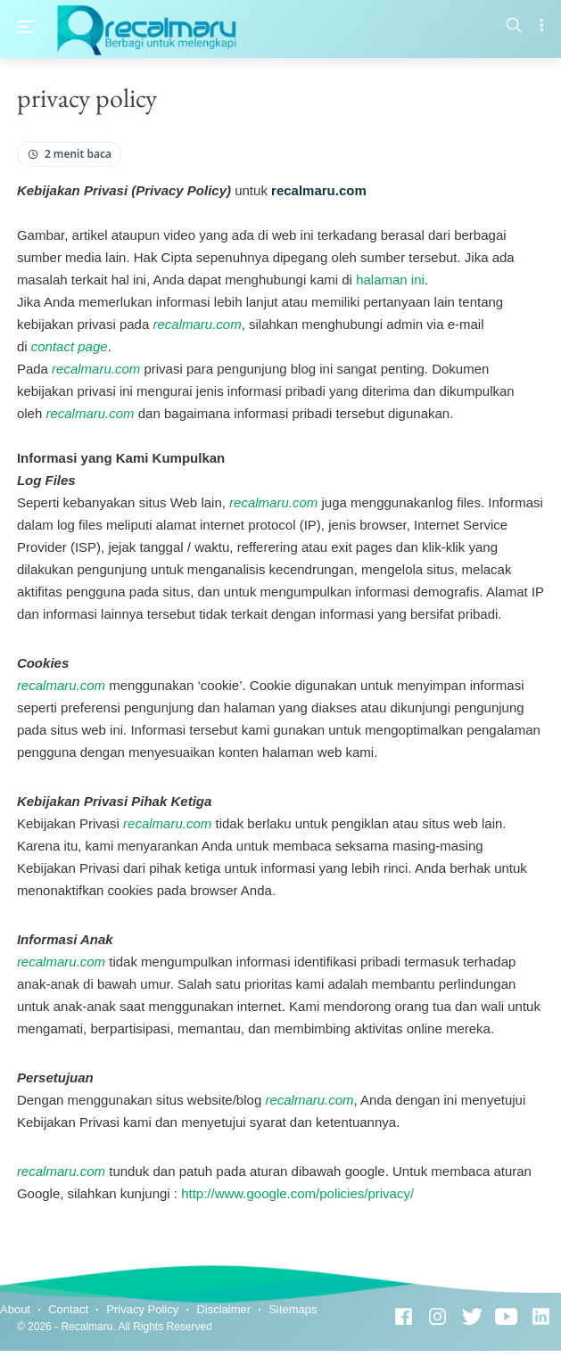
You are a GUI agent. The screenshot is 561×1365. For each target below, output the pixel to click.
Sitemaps (292, 1309)
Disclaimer (223, 1309)
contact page (69, 346)
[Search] (514, 26)
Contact (68, 1309)
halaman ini (390, 279)
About (15, 1309)
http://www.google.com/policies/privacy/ (297, 1193)
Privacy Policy (142, 1309)
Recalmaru (86, 1326)
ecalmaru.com (197, 324)
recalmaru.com (96, 368)
